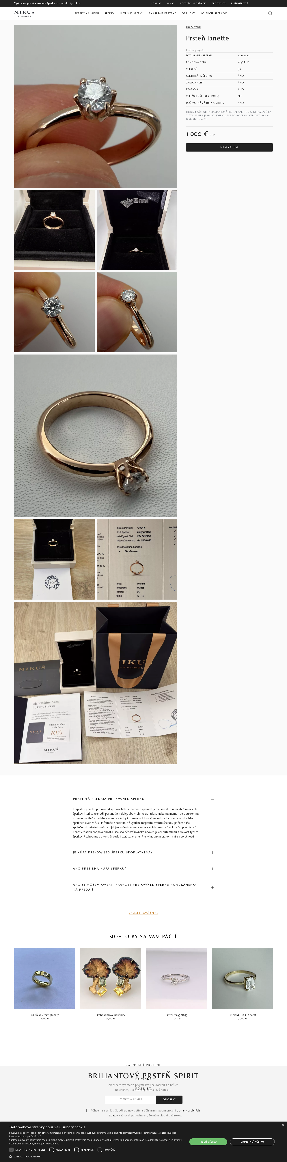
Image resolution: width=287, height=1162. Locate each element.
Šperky (109, 13)
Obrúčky (188, 13)
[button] (96, 1156)
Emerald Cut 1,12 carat (242, 1015)
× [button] (283, 1125)
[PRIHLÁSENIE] (264, 3)
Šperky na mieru (87, 13)
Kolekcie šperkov (213, 13)
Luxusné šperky (131, 13)
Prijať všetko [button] (208, 1141)
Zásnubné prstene (162, 13)
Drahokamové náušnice (111, 1015)
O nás (171, 3)
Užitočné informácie (193, 3)
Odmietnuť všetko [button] (252, 1141)
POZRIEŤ (143, 1088)
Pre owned (219, 3)
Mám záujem (229, 147)
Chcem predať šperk (143, 913)
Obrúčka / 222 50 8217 (45, 1015)
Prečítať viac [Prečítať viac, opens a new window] (52, 1143)
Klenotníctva (239, 3)
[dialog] (143, 1142)
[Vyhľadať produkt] (270, 13)
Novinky (156, 3)
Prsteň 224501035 (176, 1015)
